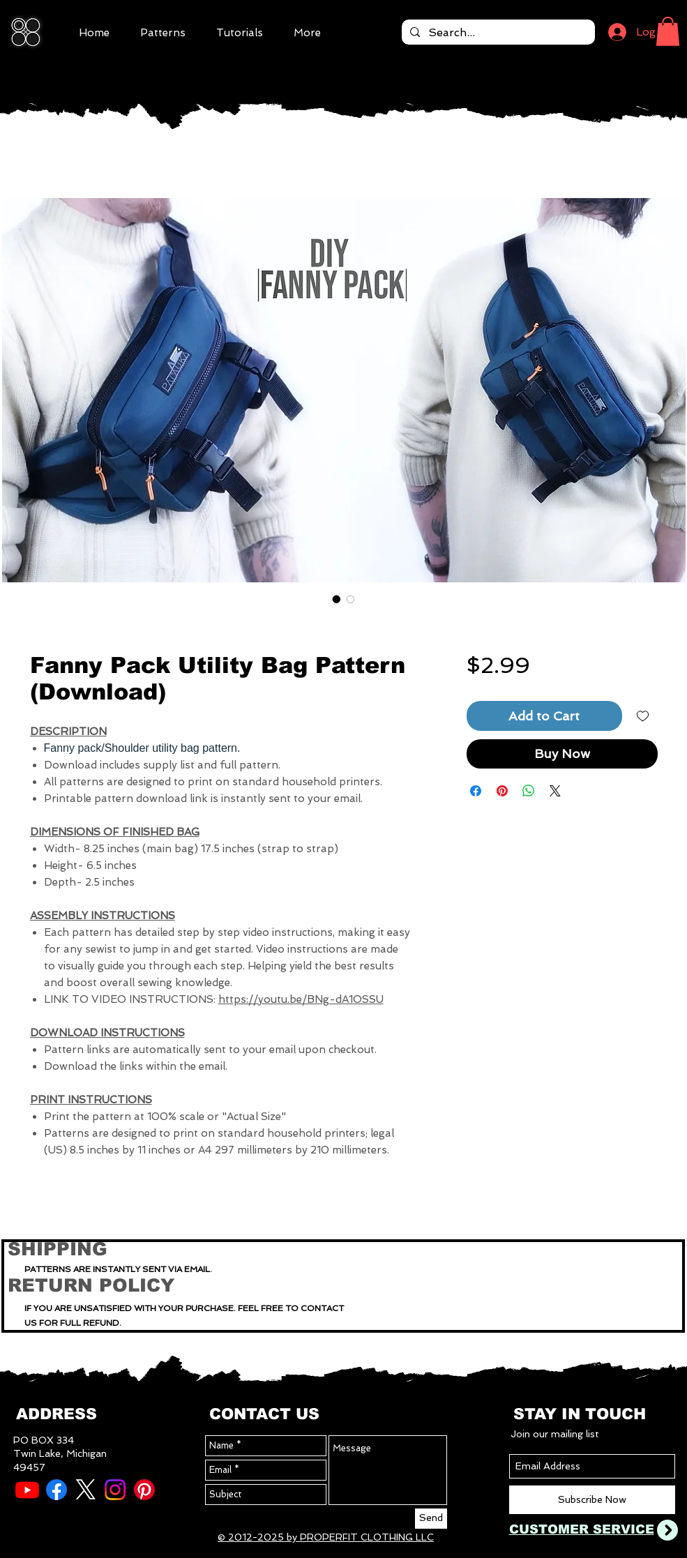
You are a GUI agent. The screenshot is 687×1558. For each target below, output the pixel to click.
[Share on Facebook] (475, 790)
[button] (668, 31)
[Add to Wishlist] (643, 716)
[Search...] (497, 33)
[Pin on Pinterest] (502, 790)
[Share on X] (555, 790)
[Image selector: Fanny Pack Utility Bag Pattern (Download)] (337, 599)
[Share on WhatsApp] (528, 790)
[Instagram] (115, 1490)
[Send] (431, 1518)
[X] (86, 1490)
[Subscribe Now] (592, 1499)
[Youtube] (27, 1490)
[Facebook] (56, 1490)
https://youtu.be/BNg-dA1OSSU (301, 999)
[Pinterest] (144, 1490)
